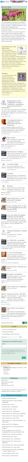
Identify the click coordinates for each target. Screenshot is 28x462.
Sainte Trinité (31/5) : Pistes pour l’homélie (12, 416)
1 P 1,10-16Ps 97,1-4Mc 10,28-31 (6, 372)
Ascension (10, 173)
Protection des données (7, 331)
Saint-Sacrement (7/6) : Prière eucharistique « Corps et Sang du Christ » (13, 450)
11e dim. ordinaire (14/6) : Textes (10, 453)
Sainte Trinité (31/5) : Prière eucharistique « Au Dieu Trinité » (13, 421)
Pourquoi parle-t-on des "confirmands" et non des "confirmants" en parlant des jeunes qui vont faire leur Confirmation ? (12, 104)
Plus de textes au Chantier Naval (10, 455)
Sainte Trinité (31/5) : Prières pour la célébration (14, 413)
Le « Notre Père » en (15, 240)
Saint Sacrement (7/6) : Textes (9, 436)
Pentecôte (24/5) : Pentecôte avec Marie (12, 434)
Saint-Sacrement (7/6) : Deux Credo (11, 447)
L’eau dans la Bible (12, 164)
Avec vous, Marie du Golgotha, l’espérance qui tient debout (16, 216)
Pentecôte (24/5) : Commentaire (10, 406)
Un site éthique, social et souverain (10, 334)
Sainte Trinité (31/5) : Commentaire (11, 411)
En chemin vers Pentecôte (14, 274)
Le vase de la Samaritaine (14, 253)
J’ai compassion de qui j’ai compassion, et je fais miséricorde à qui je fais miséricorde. (15, 122)
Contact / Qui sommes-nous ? (9, 329)
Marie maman (11, 137)
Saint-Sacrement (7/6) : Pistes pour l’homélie (13, 445)
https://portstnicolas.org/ (7, 322)
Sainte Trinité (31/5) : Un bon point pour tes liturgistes (15, 199)
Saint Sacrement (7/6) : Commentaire (11, 438)
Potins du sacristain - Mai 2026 (16, 294)
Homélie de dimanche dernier (9, 398)
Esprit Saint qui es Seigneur (15, 151)
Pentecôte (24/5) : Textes (8, 404)
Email (3, 343)
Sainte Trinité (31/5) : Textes (9, 409)
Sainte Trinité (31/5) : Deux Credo (10, 418)
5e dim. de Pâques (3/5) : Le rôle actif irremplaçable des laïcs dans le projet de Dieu (16, 207)
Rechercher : (5, 337)
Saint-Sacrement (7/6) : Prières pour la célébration (11, 441)
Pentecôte (5, 73)
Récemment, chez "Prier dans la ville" (9, 47)
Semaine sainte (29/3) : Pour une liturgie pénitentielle (12, 401)
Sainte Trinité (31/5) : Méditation (16, 287)
